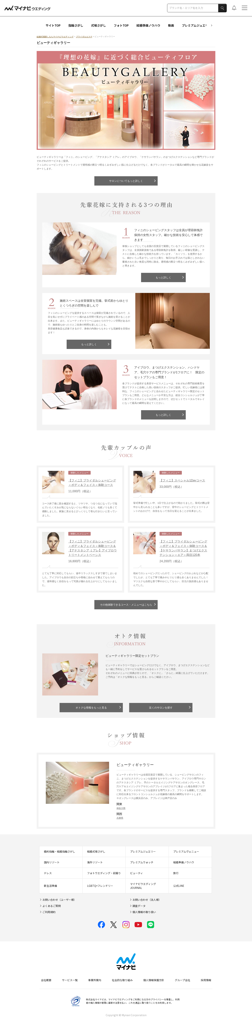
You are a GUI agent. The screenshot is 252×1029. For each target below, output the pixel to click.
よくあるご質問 (51, 906)
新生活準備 (50, 886)
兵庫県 (120, 818)
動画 (171, 25)
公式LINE (178, 886)
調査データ (139, 906)
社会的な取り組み (122, 980)
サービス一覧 (70, 980)
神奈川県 (121, 808)
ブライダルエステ (84, 37)
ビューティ (136, 873)
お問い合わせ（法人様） (147, 900)
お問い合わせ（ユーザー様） (59, 900)
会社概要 (46, 980)
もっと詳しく (163, 277)
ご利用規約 (48, 912)
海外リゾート (95, 862)
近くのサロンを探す (161, 707)
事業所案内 (94, 980)
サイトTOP (53, 25)
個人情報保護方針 (153, 980)
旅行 (175, 873)
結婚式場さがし (96, 851)
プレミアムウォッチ (141, 862)
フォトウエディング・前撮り (104, 873)
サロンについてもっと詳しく (126, 180)
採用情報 (206, 980)
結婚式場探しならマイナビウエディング (55, 37)
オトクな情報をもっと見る (91, 707)
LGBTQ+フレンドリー (100, 886)
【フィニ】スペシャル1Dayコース (182, 480)
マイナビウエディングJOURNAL (143, 886)
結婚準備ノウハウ (148, 25)
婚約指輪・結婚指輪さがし (59, 851)
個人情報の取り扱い (144, 912)
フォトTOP (121, 25)
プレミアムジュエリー (196, 25)
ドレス (48, 873)
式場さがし (98, 25)
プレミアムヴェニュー (186, 851)
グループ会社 (182, 980)
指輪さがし (75, 25)
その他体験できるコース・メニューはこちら (126, 604)
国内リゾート (52, 862)
